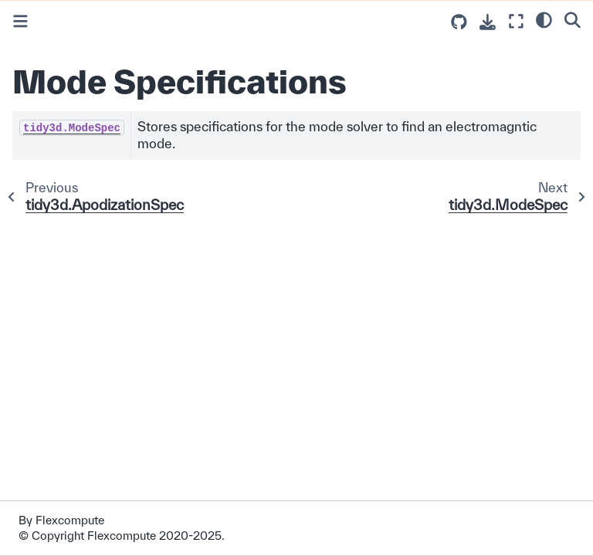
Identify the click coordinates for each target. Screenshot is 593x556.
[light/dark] (544, 19)
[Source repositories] (459, 22)
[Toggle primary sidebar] (20, 21)
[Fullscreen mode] (516, 21)
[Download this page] (487, 22)
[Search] (572, 19)
